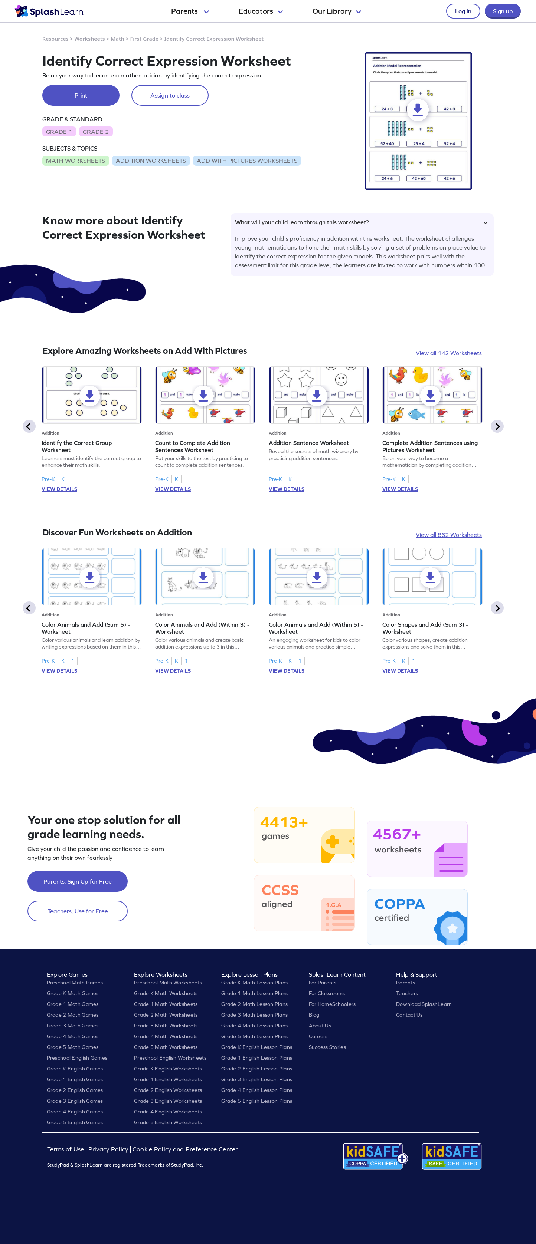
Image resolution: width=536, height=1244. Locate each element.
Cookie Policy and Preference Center (185, 1149)
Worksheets (90, 38)
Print (81, 95)
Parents (190, 11)
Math (117, 38)
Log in (463, 11)
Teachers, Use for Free (78, 911)
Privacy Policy (108, 1149)
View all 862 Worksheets (449, 534)
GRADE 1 (59, 131)
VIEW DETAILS (59, 489)
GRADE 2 (96, 131)
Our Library (337, 11)
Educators (261, 11)
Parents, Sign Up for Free (77, 881)
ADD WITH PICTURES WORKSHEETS (247, 160)
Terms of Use (66, 1149)
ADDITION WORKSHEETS (151, 160)
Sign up (503, 11)
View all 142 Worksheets (449, 353)
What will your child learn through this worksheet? (361, 222)
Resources (55, 38)
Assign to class (170, 95)
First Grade (144, 38)
